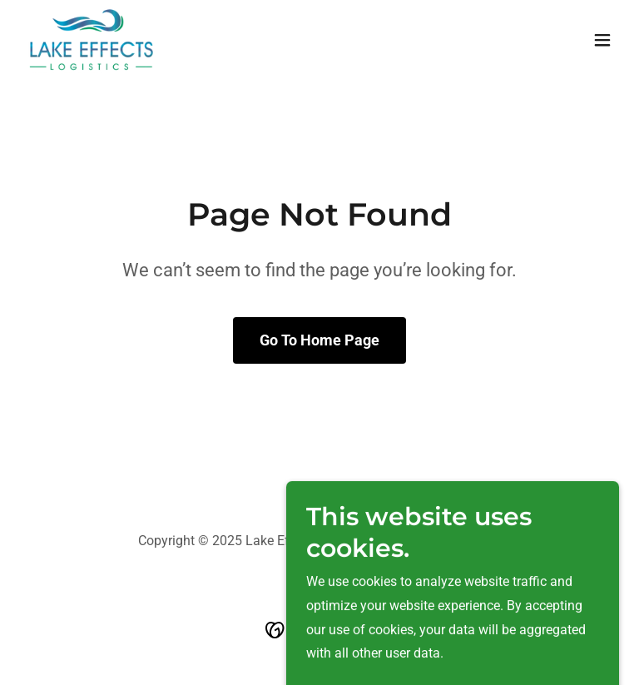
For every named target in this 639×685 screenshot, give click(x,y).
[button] (602, 40)
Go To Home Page (319, 340)
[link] (91, 40)
